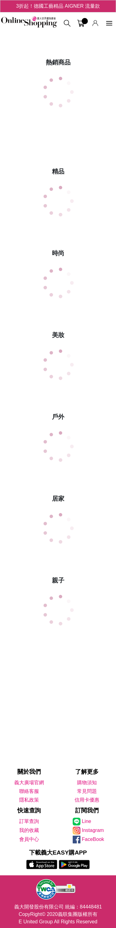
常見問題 (87, 791)
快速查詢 (29, 810)
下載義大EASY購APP (58, 852)
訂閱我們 (87, 810)
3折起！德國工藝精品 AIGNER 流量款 (58, 6)
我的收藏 (29, 830)
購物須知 (87, 782)
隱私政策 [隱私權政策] (29, 800)
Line (86, 821)
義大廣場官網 (29, 782)
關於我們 (29, 771)
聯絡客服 (29, 791)
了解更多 (87, 771)
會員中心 (29, 839)
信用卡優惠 (87, 800)
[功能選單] (109, 23)
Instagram (93, 830)
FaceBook (93, 839)
